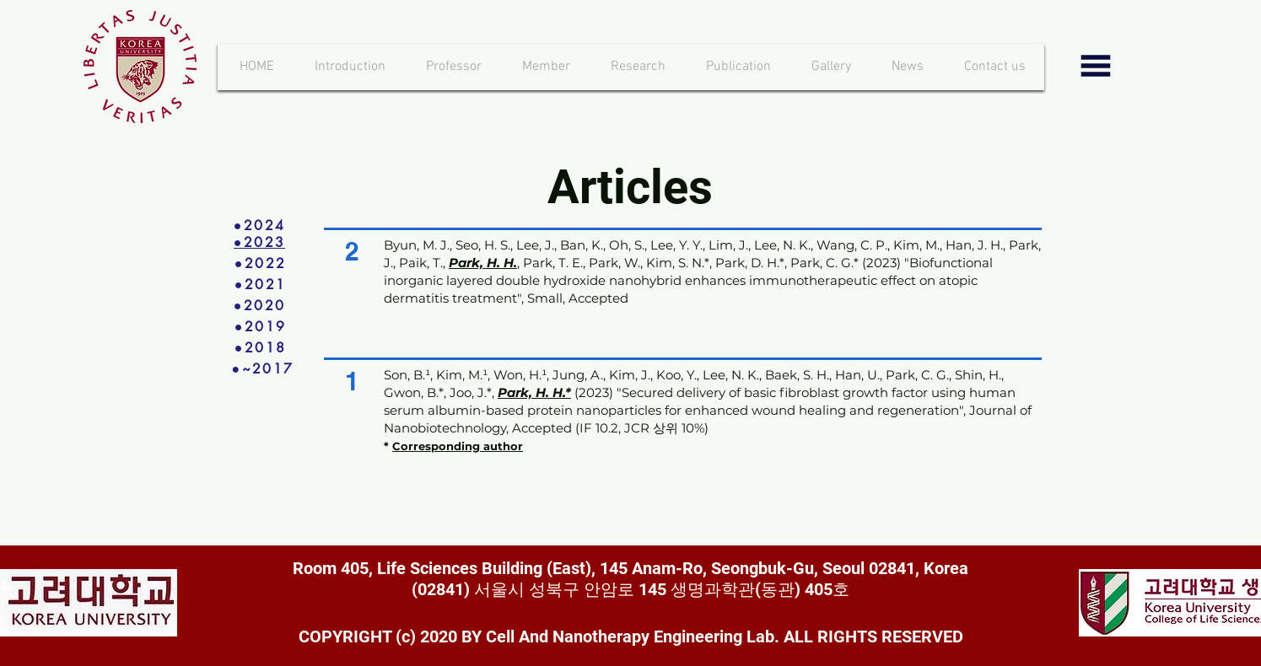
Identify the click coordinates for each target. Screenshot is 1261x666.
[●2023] (259, 242)
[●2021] (260, 284)
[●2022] (260, 263)
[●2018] (260, 347)
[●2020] (259, 305)
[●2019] (260, 326)
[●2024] (259, 225)
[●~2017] (275, 368)
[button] (546, 67)
